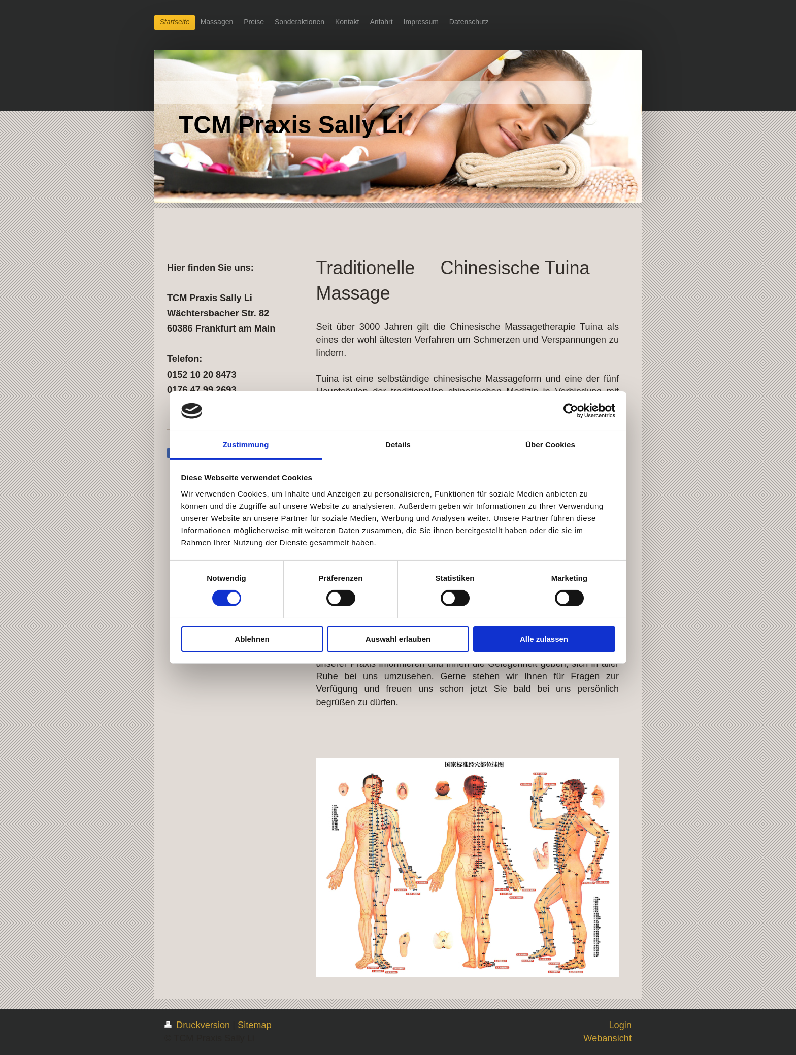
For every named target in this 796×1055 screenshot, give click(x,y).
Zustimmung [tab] (246, 444)
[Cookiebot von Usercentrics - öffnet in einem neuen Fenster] (570, 410)
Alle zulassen (544, 639)
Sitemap (255, 1025)
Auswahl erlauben (398, 639)
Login (620, 1025)
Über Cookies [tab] (550, 444)
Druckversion (198, 1025)
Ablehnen (252, 639)
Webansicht (607, 1038)
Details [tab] (398, 444)
